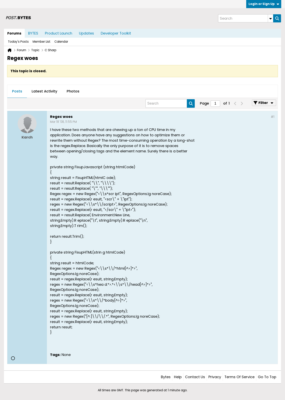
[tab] (17, 91)
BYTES (33, 33)
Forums (14, 33)
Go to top (267, 376)
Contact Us (195, 376)
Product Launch (58, 33)
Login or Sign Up (264, 4)
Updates (86, 33)
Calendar (61, 41)
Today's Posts (18, 41)
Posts (17, 91)
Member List (41, 41)
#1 (273, 117)
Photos (73, 91)
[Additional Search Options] (270, 18)
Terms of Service (239, 376)
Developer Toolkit (116, 33)
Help (178, 376)
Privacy (214, 376)
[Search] (245, 18)
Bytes (166, 376)
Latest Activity (44, 91)
